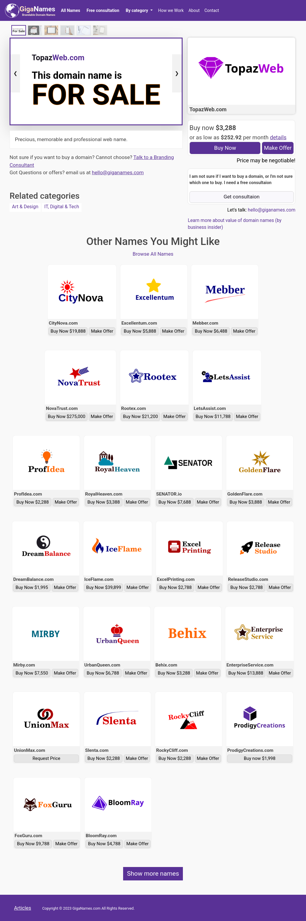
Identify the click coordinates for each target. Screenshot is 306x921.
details (278, 137)
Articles (22, 908)
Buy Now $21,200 (140, 416)
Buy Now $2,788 (175, 587)
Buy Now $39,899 (103, 587)
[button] (139, 10)
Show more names (153, 873)
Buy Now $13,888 (245, 673)
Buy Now (225, 148)
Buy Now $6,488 (211, 331)
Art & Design (25, 206)
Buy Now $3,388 (104, 502)
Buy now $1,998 (260, 758)
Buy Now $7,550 (32, 673)
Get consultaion (242, 197)
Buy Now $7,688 (174, 502)
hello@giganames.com (118, 172)
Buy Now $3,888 (246, 502)
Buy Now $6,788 (103, 673)
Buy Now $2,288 (32, 502)
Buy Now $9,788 (33, 843)
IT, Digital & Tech (61, 206)
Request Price (46, 758)
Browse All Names (153, 254)
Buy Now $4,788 (104, 843)
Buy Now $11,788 (212, 416)
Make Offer (277, 148)
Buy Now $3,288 (174, 673)
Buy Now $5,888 (140, 331)
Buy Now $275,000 (66, 416)
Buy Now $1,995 (32, 587)
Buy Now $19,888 (68, 331)
